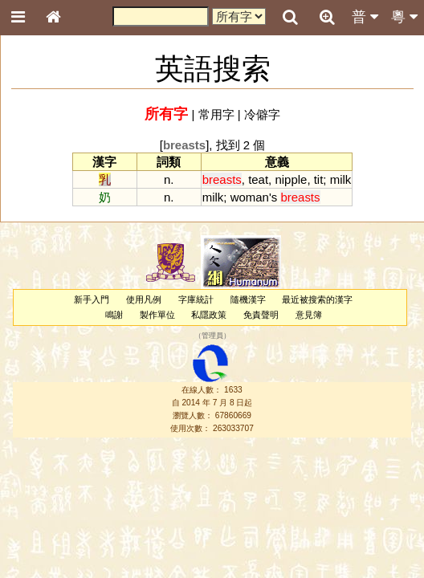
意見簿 (309, 315)
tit (319, 179)
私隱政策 (208, 315)
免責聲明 (261, 315)
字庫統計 (196, 299)
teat (258, 179)
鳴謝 (114, 315)
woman (249, 197)
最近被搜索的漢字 (317, 299)
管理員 (212, 336)
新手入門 (91, 299)
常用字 (216, 114)
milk (341, 179)
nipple (291, 179)
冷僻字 (262, 114)
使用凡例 (143, 299)
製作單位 (157, 315)
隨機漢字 (248, 299)
